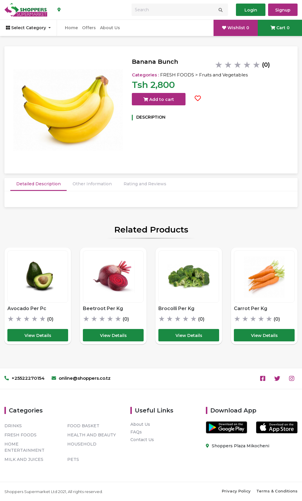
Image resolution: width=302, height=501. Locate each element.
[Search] (180, 10)
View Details (37, 335)
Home (71, 27)
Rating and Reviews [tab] (145, 183)
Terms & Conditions (277, 491)
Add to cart (158, 99)
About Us (110, 27)
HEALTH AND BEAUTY (91, 435)
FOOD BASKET (83, 425)
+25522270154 (24, 378)
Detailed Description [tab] (38, 183)
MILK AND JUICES (23, 459)
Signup (282, 10)
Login (250, 10)
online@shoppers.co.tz (81, 378)
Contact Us (142, 439)
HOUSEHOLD (81, 444)
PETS (73, 459)
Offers (89, 27)
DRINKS (13, 425)
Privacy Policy (236, 491)
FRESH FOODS (20, 435)
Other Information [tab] (92, 183)
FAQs (136, 432)
